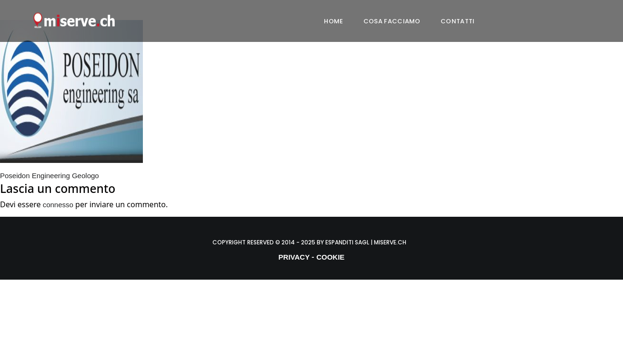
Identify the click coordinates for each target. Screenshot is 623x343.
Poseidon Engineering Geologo (49, 176)
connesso (58, 205)
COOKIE (330, 257)
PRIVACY (294, 257)
